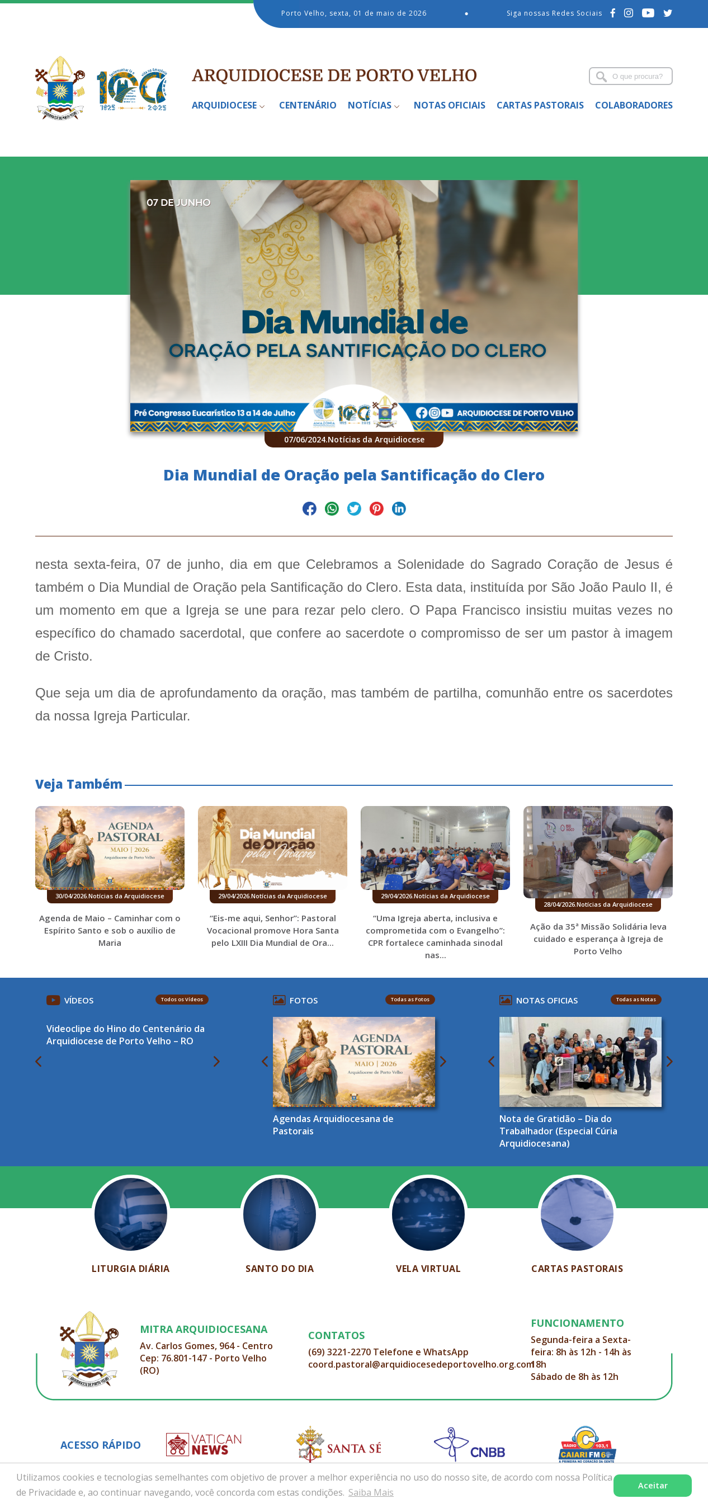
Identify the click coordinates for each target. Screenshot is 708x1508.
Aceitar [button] (653, 1485)
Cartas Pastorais (540, 105)
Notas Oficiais (449, 105)
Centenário (308, 105)
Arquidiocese (224, 105)
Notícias (369, 105)
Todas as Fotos (410, 999)
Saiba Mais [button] (371, 1492)
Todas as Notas (636, 999)
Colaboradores (634, 105)
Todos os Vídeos (182, 999)
